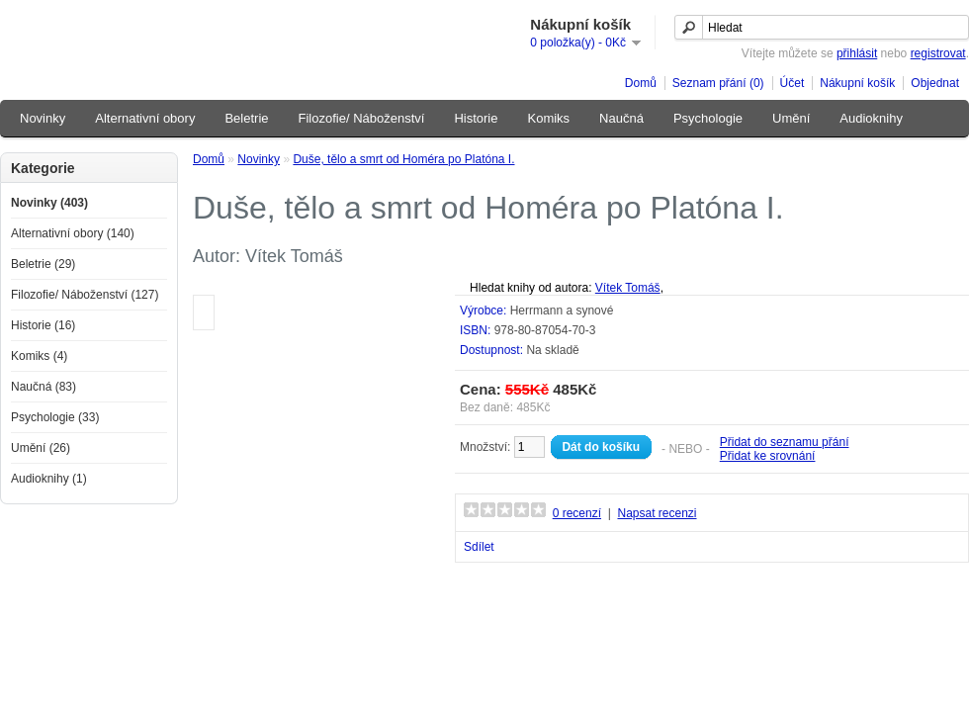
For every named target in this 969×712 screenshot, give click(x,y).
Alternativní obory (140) (72, 233)
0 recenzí (577, 513)
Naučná (621, 118)
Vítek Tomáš (628, 288)
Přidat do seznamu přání (784, 442)
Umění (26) (40, 448)
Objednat (935, 83)
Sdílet (479, 547)
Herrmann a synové (562, 310)
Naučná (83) (43, 387)
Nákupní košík (857, 83)
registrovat (938, 53)
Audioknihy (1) (49, 479)
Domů (641, 83)
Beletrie (246, 118)
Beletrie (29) (43, 264)
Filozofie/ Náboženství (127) (84, 295)
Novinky (42, 118)
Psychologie (708, 118)
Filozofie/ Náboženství (362, 118)
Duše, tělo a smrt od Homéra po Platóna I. (403, 159)
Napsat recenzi (656, 513)
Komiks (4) (39, 356)
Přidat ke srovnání (768, 456)
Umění (791, 118)
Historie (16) (43, 325)
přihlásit (857, 53)
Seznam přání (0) (718, 83)
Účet (792, 83)
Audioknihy (871, 118)
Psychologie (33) (55, 417)
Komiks (548, 118)
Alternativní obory (145, 118)
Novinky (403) (49, 203)
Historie (475, 118)
